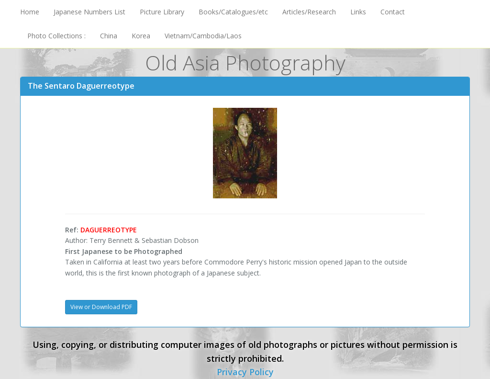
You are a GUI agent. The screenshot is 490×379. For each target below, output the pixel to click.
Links (358, 11)
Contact (392, 11)
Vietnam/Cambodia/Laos (203, 35)
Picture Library (162, 11)
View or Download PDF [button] (101, 307)
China (108, 35)
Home (29, 11)
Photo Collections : (56, 35)
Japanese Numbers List (89, 11)
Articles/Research (309, 11)
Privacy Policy (245, 372)
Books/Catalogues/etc (233, 11)
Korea (141, 35)
